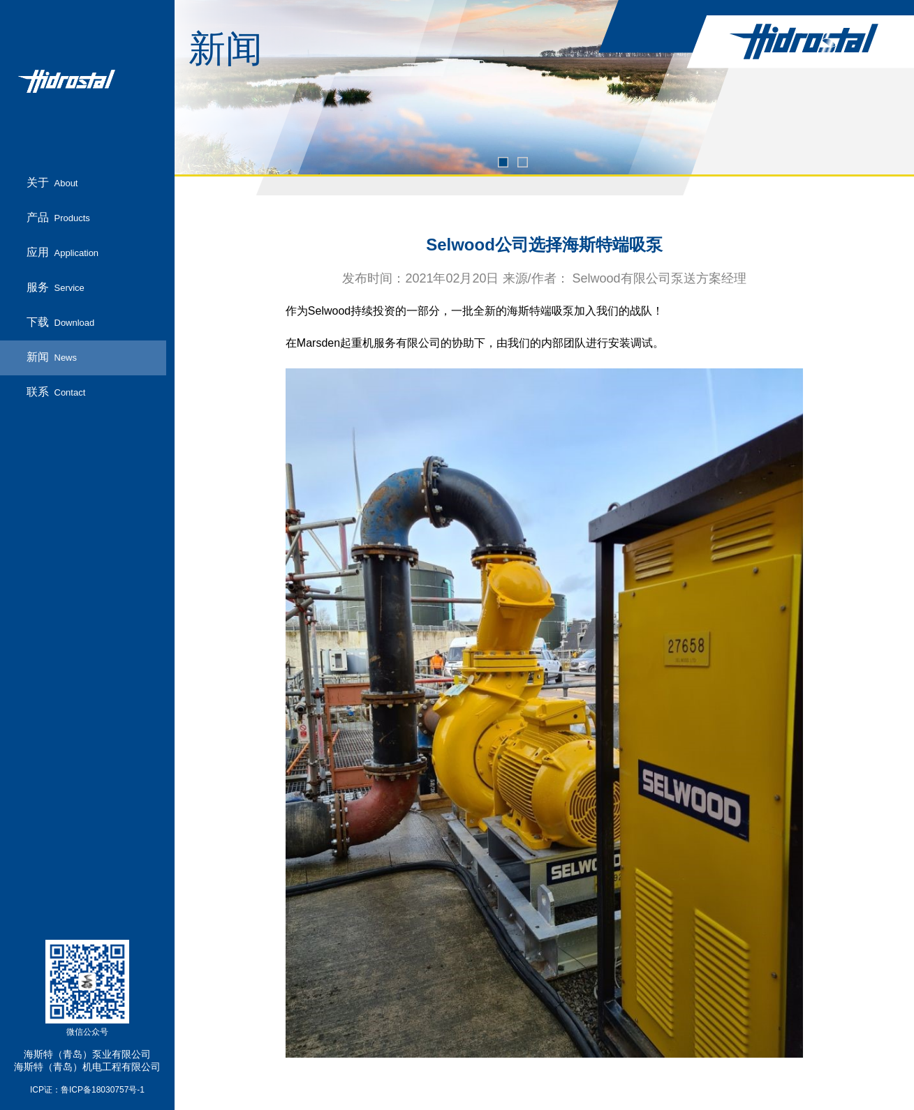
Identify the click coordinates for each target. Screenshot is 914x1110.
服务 (55, 288)
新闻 (52, 357)
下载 (61, 323)
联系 (56, 392)
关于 (52, 183)
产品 (58, 218)
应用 (63, 253)
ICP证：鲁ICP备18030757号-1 (87, 1090)
